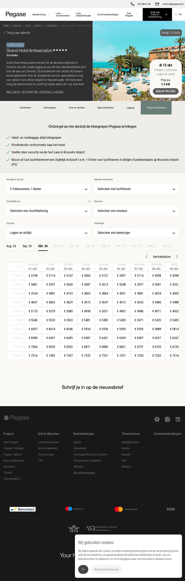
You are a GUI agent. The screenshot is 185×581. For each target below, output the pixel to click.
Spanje (77, 442)
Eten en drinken (76, 107)
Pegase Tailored (13, 454)
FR (176, 14)
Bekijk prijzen (165, 91)
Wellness (126, 466)
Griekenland (80, 448)
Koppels (126, 454)
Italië (28, 25)
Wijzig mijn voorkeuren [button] (106, 569)
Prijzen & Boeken (156, 107)
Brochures (9, 466)
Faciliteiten (25, 107)
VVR (40, 460)
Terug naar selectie (16, 33)
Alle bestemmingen (84, 472)
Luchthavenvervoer (48, 442)
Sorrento (52, 25)
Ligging (130, 107)
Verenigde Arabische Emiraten (90, 454)
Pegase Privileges (14, 448)
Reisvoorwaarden (47, 448)
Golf (123, 460)
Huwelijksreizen (130, 442)
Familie (125, 448)
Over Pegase (11, 442)
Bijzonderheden (105, 107)
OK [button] (83, 569)
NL (180, 14)
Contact (8, 472)
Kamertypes (50, 107)
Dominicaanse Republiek (87, 460)
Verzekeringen (46, 454)
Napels (39, 25)
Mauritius (78, 466)
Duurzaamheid (11, 478)
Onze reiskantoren (14, 460)
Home (6, 25)
